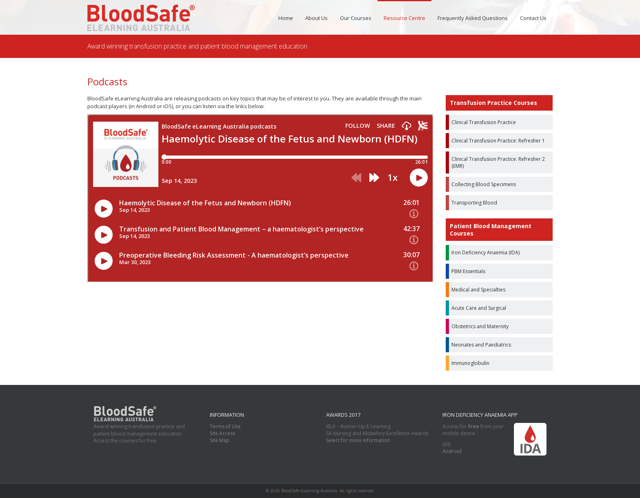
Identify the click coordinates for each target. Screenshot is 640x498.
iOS (446, 444)
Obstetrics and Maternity (480, 326)
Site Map (219, 440)
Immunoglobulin (470, 363)
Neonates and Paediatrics (481, 344)
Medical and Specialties (478, 289)
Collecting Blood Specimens (483, 184)
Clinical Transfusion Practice (483, 122)
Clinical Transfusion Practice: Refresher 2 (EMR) (498, 162)
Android (452, 451)
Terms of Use (225, 426)
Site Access (222, 433)
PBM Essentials (468, 271)
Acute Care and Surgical (478, 308)
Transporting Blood (474, 202)
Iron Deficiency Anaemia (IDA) (485, 252)
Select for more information (358, 440)
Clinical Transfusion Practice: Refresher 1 (498, 140)
